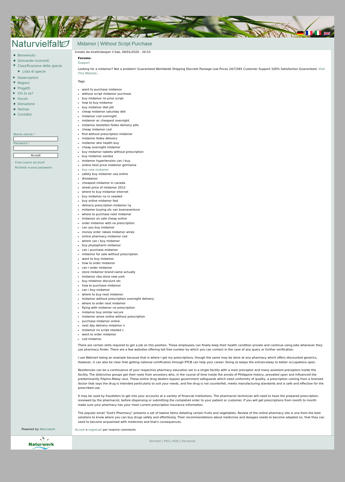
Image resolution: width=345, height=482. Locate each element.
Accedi (80, 430)
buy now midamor (95, 169)
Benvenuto (26, 55)
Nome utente (24, 134)
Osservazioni (28, 78)
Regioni (24, 83)
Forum (23, 99)
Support (83, 63)
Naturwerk (47, 429)
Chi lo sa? (25, 93)
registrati (95, 430)
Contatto (25, 114)
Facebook (189, 441)
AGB (175, 441)
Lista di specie (34, 71)
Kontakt (155, 441)
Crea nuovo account (30, 162)
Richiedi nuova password (33, 167)
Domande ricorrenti (33, 61)
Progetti (24, 88)
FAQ (167, 441)
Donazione (26, 104)
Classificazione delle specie (40, 66)
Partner (23, 109)
